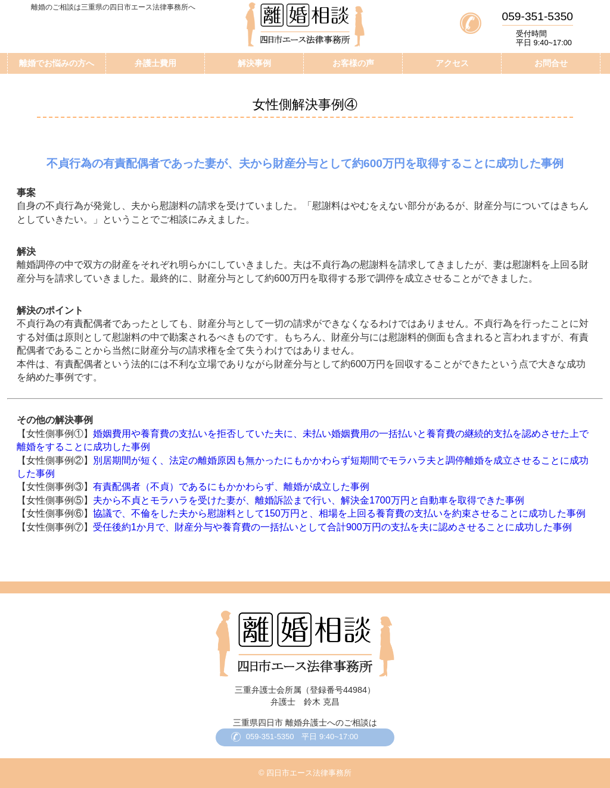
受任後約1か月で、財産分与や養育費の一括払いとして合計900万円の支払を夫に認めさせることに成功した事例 (332, 527)
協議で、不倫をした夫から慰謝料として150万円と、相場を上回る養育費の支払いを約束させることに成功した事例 (339, 513)
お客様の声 (353, 63)
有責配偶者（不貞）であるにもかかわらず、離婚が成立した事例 (231, 486)
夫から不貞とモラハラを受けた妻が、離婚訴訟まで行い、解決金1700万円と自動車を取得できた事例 (308, 500)
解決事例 (254, 63)
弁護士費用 (155, 63)
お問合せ (551, 63)
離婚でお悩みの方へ (56, 63)
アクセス (452, 63)
